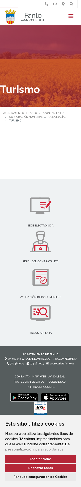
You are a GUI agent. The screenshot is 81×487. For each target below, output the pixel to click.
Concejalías (57, 116)
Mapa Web (39, 376)
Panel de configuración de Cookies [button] (40, 477)
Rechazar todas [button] (40, 468)
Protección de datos (29, 381)
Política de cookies (40, 387)
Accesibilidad (56, 381)
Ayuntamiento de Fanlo (20, 113)
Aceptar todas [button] (40, 459)
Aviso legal (56, 376)
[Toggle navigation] (71, 17)
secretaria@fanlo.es (60, 363)
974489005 (15, 363)
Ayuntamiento (53, 113)
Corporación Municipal (26, 116)
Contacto (22, 376)
